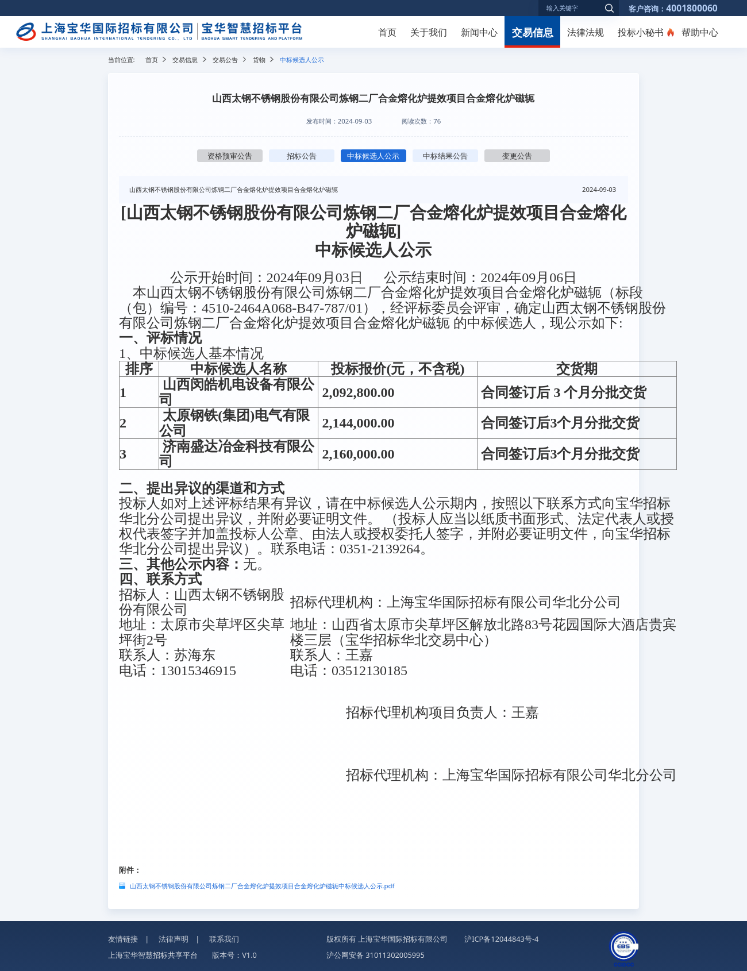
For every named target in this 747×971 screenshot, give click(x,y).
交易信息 (532, 32)
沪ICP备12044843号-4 (501, 939)
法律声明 (173, 939)
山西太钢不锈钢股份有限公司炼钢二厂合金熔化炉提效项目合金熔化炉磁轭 (233, 189)
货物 (259, 59)
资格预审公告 (229, 156)
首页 (387, 32)
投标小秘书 (641, 32)
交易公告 (225, 59)
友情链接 (123, 939)
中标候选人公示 (373, 156)
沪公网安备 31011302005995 (375, 955)
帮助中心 (699, 32)
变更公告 (517, 156)
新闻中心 (479, 32)
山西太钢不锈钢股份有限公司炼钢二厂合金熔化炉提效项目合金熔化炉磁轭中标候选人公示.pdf (262, 885)
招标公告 (302, 156)
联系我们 (224, 939)
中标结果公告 (445, 156)
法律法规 (585, 32)
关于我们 (428, 32)
